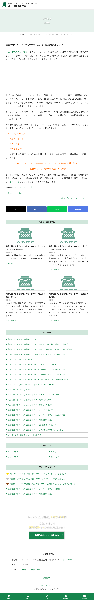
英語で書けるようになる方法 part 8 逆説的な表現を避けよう (32, 425)
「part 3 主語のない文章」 (18, 52)
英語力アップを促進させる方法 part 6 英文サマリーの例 (30, 385)
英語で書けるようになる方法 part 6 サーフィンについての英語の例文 (35, 415)
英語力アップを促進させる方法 (19, 359)
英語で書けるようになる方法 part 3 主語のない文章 (28, 400)
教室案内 (47, 578)
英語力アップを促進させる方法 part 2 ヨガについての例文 (31, 364)
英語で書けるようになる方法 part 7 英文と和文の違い (29, 420)
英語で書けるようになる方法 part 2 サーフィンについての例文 (33, 395)
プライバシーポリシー (47, 585)
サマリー (54, 452)
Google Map (68, 560)
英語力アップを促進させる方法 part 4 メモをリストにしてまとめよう (35, 374)
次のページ (15, 182)
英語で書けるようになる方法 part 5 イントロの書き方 (29, 410)
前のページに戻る (15, 193)
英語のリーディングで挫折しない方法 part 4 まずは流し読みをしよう (35, 354)
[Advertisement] (24, 76)
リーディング (13, 452)
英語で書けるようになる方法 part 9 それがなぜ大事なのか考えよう (34, 430)
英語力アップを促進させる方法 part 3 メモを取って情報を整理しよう (35, 369)
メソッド (18, 187)
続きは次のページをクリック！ (74, 198)
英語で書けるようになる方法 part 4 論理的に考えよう (29, 405)
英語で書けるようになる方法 (18, 390)
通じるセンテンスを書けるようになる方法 (23, 435)
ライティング (27, 187)
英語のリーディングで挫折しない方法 (22, 339)
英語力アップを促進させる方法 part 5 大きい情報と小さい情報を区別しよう (38, 379)
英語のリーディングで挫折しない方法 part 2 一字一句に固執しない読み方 (37, 344)
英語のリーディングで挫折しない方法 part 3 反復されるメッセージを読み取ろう (40, 349)
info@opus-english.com (31, 570)
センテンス (55, 457)
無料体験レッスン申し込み (47, 535)
